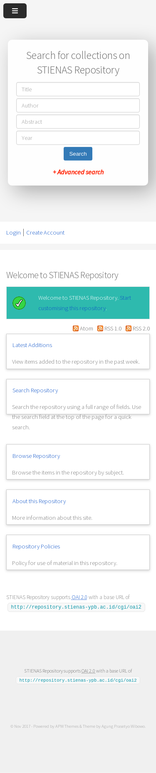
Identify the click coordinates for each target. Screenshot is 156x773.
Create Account (45, 232)
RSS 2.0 (136, 328)
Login (13, 232)
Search (78, 154)
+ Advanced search (78, 172)
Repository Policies (36, 546)
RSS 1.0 (108, 328)
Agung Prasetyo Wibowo (123, 726)
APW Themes (67, 726)
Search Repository (35, 390)
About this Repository (39, 501)
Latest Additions (32, 345)
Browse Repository (36, 456)
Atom (81, 328)
